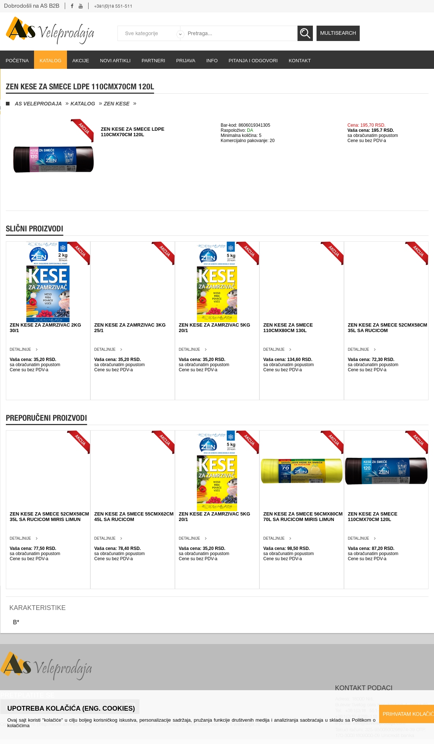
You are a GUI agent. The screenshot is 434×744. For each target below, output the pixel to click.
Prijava (185, 60)
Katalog (50, 60)
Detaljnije (20, 349)
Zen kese (117, 104)
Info (212, 60)
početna (17, 60)
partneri (153, 60)
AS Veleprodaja (38, 104)
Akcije (80, 60)
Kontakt (300, 60)
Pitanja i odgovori (253, 60)
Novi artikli (115, 60)
